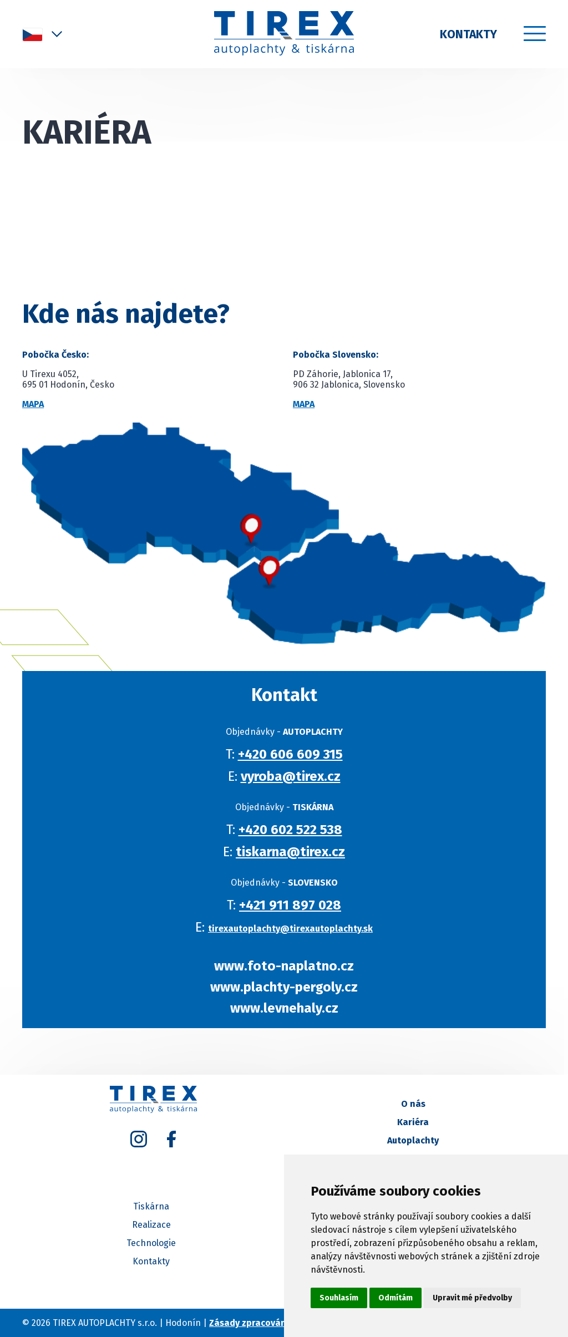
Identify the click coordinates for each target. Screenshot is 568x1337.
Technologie (151, 1243)
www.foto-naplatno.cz (288, 966)
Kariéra (413, 1122)
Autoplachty (413, 1140)
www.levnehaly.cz (288, 1008)
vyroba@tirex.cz (294, 776)
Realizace (151, 1224)
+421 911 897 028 (295, 905)
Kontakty (468, 34)
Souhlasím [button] (339, 1298)
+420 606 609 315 (294, 754)
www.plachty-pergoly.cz (288, 987)
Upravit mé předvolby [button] (472, 1298)
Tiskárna (151, 1206)
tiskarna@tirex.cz (294, 852)
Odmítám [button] (395, 1298)
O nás (413, 1104)
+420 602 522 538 (294, 829)
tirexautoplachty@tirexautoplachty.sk (294, 928)
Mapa (33, 404)
